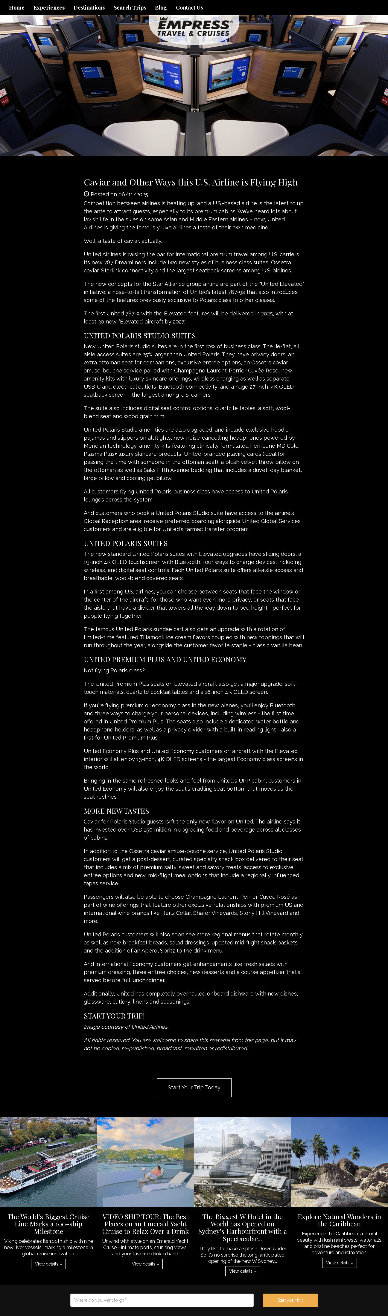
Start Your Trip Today (194, 1087)
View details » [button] (48, 1264)
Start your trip (290, 1300)
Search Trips (130, 7)
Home (17, 7)
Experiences (49, 7)
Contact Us (189, 7)
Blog (161, 7)
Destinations (89, 7)
